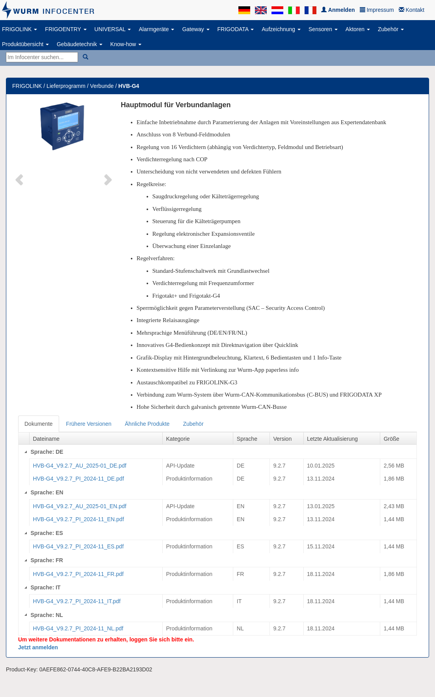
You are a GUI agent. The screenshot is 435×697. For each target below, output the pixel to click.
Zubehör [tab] (193, 424)
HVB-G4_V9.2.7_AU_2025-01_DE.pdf (79, 465)
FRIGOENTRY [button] (65, 29)
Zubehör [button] (391, 29)
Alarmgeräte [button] (156, 29)
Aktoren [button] (358, 29)
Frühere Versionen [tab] (89, 424)
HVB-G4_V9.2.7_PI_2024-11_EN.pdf (78, 519)
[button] (20, 179)
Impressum (377, 10)
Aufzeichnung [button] (281, 29)
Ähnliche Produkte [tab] (147, 424)
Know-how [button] (125, 44)
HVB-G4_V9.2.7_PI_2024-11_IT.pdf (77, 601)
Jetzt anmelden (38, 647)
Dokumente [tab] (38, 424)
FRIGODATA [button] (235, 29)
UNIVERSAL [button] (113, 29)
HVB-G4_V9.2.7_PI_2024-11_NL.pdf (78, 628)
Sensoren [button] (323, 29)
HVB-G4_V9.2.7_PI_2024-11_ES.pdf (78, 546)
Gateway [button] (195, 29)
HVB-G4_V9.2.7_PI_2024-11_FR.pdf (78, 574)
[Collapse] (25, 452)
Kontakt (411, 10)
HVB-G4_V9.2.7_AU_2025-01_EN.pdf (79, 506)
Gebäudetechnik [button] (79, 44)
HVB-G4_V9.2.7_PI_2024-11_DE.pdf (78, 478)
